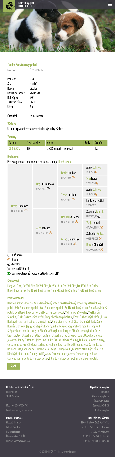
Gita (63, 239)
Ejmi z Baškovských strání (30, 316)
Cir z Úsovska (38, 335)
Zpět (13, 366)
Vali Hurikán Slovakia (76, 312)
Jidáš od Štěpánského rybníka (74, 326)
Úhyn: (10, 107)
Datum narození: (16, 93)
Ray (38, 184)
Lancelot (100, 211)
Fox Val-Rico (55, 285)
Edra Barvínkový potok (61, 358)
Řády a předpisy (102, 410)
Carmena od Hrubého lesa (35, 349)
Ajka (38, 228)
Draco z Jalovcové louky (66, 340)
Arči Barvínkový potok (71, 303)
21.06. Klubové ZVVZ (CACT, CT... (95, 422)
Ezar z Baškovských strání (86, 316)
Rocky (64, 172)
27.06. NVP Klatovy (100, 432)
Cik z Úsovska (24, 335)
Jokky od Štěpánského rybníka (46, 330)
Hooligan (66, 217)
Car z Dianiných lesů (62, 321)
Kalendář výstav (13, 427)
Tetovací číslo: (14, 102)
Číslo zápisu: (12, 70)
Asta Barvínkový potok (27, 307)
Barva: (10, 88)
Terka (64, 194)
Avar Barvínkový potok (51, 307)
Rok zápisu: (13, 97)
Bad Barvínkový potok (76, 307)
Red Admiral (103, 233)
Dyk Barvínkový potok (89, 290)
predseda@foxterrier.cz (22, 410)
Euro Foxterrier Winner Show (18, 441)
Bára (89, 244)
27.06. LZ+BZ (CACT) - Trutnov (95, 427)
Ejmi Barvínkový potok (86, 358)
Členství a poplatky (100, 396)
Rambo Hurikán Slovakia (20, 303)
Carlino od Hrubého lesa (50, 344)
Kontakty (105, 392)
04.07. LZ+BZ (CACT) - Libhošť (96, 436)
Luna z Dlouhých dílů (33, 353)
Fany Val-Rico (14, 285)
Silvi (88, 178)
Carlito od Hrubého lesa (75, 344)
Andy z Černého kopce (79, 353)
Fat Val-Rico (28, 285)
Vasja (89, 222)
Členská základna (101, 401)
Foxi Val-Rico (69, 285)
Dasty (14, 206)
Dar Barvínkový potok (38, 290)
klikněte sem (64, 161)
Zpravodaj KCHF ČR (101, 405)
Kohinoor (97, 167)
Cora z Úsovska (85, 335)
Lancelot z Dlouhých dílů (85, 349)
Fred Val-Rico (84, 285)
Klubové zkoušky (13, 422)
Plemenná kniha (13, 432)
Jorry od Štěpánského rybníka (78, 330)
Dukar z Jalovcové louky (91, 340)
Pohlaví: (11, 79)
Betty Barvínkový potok (51, 312)
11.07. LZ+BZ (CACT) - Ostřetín (96, 441)
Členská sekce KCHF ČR (15, 436)
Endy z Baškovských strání (58, 316)
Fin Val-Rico (42, 285)
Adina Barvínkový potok (46, 303)
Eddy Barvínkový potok (36, 358)
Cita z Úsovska (69, 335)
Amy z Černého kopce (56, 353)
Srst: (9, 84)
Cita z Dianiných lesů (84, 321)
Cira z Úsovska (53, 335)
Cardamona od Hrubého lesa (22, 344)
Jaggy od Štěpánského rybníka (42, 326)
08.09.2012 (15, 148)
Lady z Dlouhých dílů (60, 349)
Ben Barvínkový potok (26, 312)
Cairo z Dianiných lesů (40, 321)
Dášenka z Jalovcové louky (39, 340)
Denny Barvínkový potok (64, 290)
